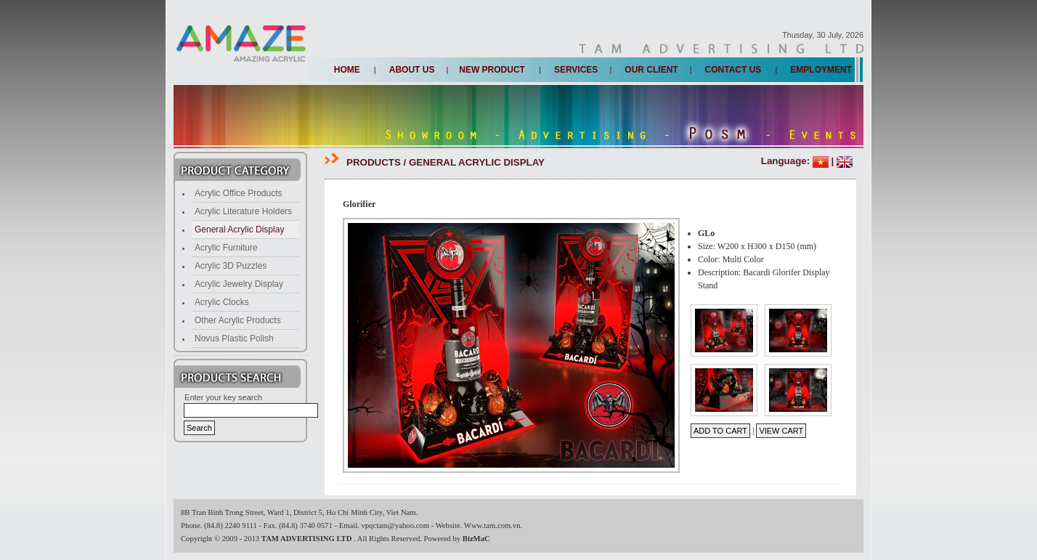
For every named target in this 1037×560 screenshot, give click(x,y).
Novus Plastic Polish (234, 338)
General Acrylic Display (239, 229)
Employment (821, 70)
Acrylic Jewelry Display (239, 284)
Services (576, 70)
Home (347, 70)
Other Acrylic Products (238, 320)
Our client (651, 70)
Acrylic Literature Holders (243, 211)
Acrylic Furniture (226, 248)
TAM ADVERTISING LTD (307, 539)
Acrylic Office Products (238, 193)
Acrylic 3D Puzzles (231, 266)
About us (412, 70)
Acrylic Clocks (222, 302)
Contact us (733, 70)
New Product (492, 70)
